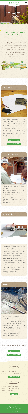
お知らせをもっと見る (14, 376)
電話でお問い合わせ (14, 140)
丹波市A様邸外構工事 (13, 387)
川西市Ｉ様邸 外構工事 (13, 388)
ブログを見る (14, 394)
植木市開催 (10, 390)
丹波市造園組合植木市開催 (14, 371)
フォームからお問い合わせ (14, 144)
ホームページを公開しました (14, 373)
